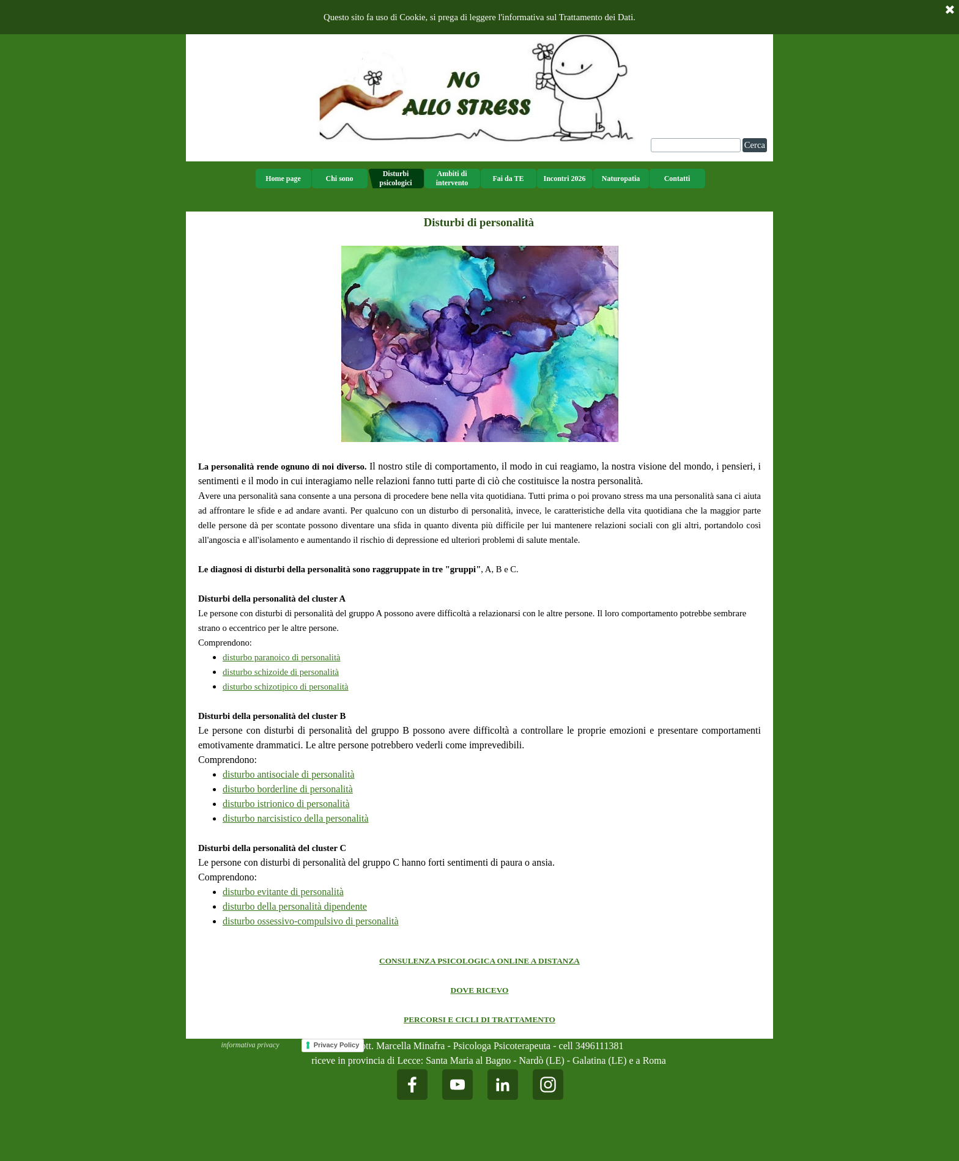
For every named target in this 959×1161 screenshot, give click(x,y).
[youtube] (457, 1084)
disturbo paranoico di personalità (282, 657)
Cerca (754, 145)
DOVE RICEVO (480, 990)
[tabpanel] (479, 587)
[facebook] (412, 1084)
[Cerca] (696, 145)
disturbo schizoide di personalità (281, 672)
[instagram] (548, 1084)
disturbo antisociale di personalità (289, 774)
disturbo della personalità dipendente (295, 906)
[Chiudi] (950, 10)
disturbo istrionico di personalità (286, 803)
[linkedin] (502, 1084)
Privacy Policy (337, 1045)
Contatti (677, 178)
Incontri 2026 (565, 178)
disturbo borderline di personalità (288, 789)
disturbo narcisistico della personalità (296, 818)
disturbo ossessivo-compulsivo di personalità (311, 921)
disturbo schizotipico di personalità (286, 686)
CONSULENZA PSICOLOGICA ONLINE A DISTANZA (479, 960)
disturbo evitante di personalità (283, 891)
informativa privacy (250, 1045)
